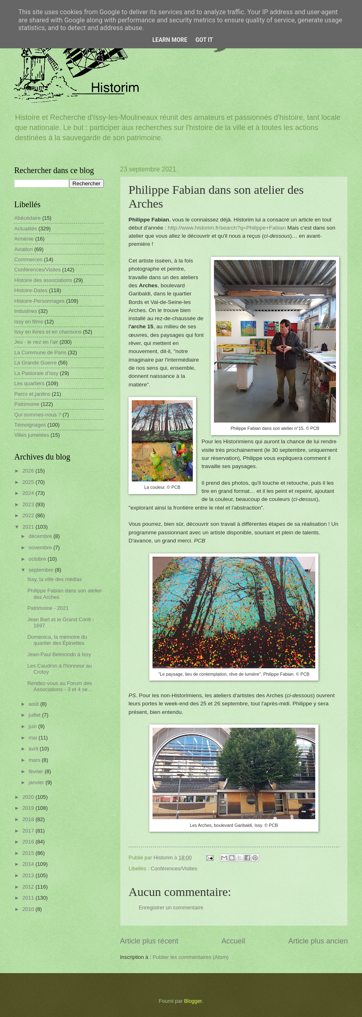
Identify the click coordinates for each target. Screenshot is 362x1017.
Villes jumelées (31, 435)
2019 (28, 808)
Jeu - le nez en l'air (36, 342)
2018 (28, 819)
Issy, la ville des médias (54, 579)
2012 (28, 887)
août (34, 704)
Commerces (28, 259)
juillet (35, 715)
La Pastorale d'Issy (36, 373)
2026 (28, 471)
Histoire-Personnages (39, 301)
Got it (204, 40)
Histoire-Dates (31, 290)
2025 (28, 482)
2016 (28, 842)
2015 (28, 853)
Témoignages (30, 425)
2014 (28, 864)
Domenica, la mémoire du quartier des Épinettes (57, 640)
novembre (40, 547)
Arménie (24, 239)
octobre (38, 559)
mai (33, 738)
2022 (28, 515)
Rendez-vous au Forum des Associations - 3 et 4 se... (59, 686)
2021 (28, 527)
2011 (28, 898)
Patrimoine (26, 404)
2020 (28, 797)
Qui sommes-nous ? (37, 415)
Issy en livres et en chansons (47, 332)
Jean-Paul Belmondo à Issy (59, 654)
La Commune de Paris (40, 352)
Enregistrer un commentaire (171, 907)
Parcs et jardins (32, 394)
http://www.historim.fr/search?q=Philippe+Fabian (227, 228)
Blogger (193, 1001)
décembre (40, 536)
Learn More (169, 40)
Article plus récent (149, 941)
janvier (37, 782)
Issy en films (28, 322)
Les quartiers (29, 383)
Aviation (23, 249)
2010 (28, 909)
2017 (28, 831)
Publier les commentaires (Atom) (191, 957)
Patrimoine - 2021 (48, 608)
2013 (28, 875)
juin (33, 726)
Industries (25, 311)
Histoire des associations (43, 280)
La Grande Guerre (35, 363)
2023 (28, 504)
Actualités (25, 229)
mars (34, 760)
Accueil (233, 941)
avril (33, 749)
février (36, 771)
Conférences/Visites (173, 868)
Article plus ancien (318, 941)
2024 (28, 493)
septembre (41, 570)
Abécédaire (27, 218)
